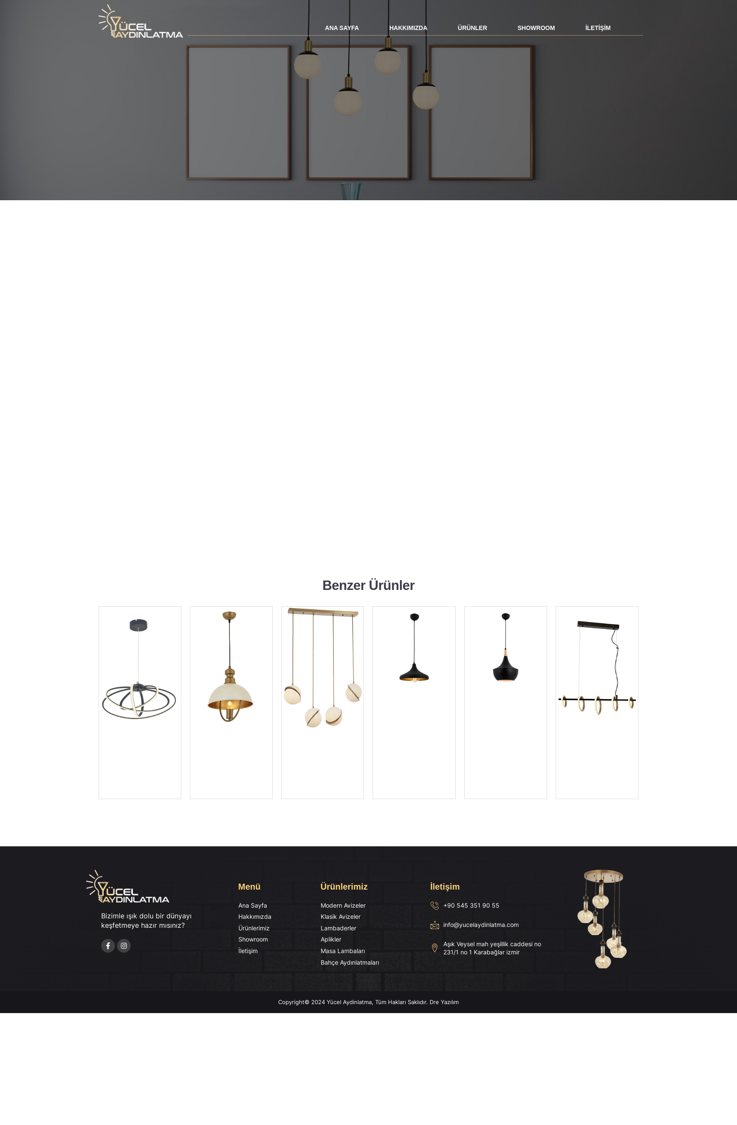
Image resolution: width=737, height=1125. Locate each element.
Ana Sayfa (342, 27)
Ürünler (472, 27)
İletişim (598, 27)
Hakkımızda (408, 27)
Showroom (536, 27)
